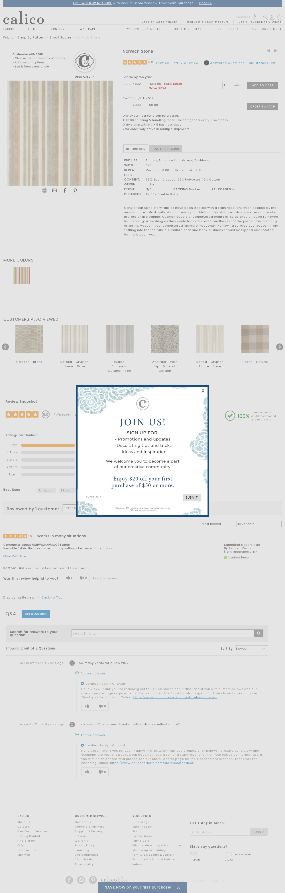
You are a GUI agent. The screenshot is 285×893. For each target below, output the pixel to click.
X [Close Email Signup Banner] (203, 391)
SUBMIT (192, 497)
